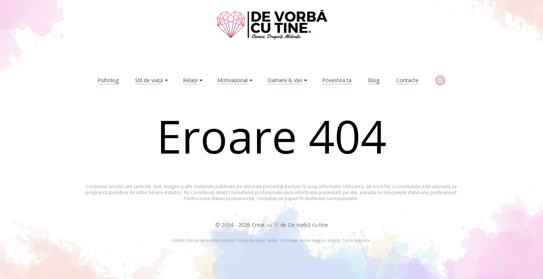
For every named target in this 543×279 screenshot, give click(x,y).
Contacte (407, 80)
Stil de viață (149, 80)
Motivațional (232, 80)
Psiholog (108, 80)
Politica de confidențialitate (210, 240)
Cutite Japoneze (356, 240)
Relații (190, 80)
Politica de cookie (250, 240)
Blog (373, 80)
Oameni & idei (285, 80)
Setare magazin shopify (320, 240)
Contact (178, 240)
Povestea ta (336, 80)
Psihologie (289, 240)
